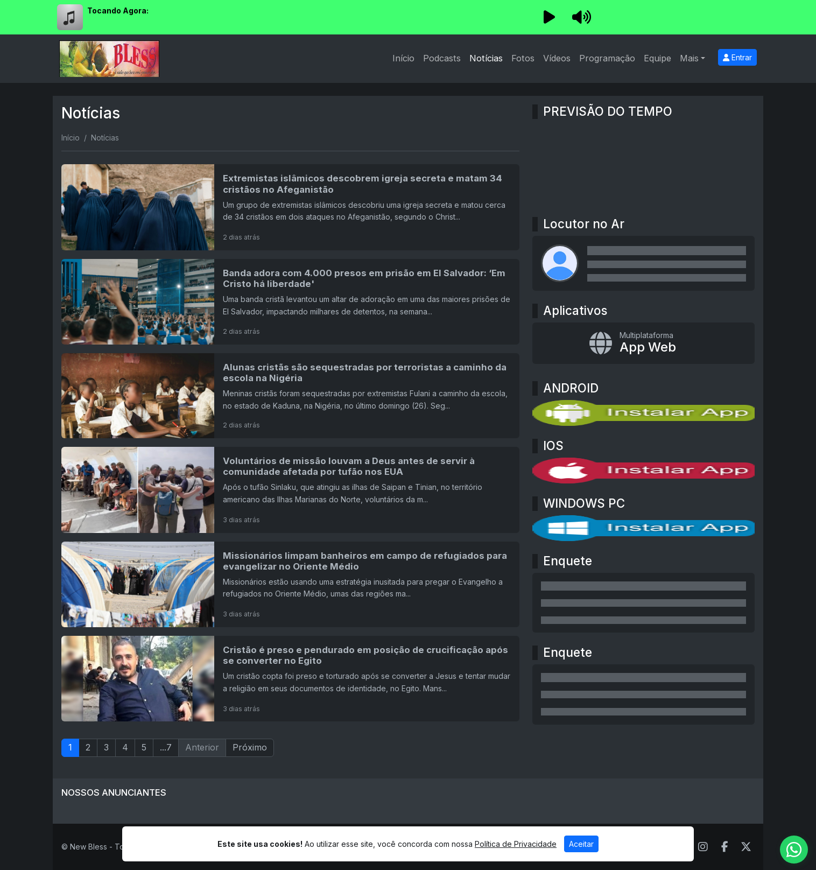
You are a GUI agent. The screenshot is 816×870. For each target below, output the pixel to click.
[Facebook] (724, 846)
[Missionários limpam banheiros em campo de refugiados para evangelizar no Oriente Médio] (290, 584)
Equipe (657, 58)
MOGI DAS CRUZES (643, 163)
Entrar (737, 57)
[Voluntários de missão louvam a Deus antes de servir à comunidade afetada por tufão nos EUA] (290, 489)
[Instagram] (703, 846)
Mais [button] (689, 58)
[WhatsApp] (794, 850)
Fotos (522, 58)
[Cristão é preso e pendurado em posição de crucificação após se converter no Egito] (290, 678)
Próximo (250, 747)
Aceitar (581, 843)
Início (403, 58)
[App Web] (643, 343)
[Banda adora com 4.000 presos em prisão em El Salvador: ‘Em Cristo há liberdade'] (290, 302)
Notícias (486, 58)
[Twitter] (746, 846)
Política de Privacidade (516, 843)
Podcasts (442, 58)
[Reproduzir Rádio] (549, 17)
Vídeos (557, 58)
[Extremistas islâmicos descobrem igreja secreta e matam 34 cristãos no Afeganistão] (290, 207)
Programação (607, 58)
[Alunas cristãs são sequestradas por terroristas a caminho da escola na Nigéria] (290, 395)
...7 (166, 747)
